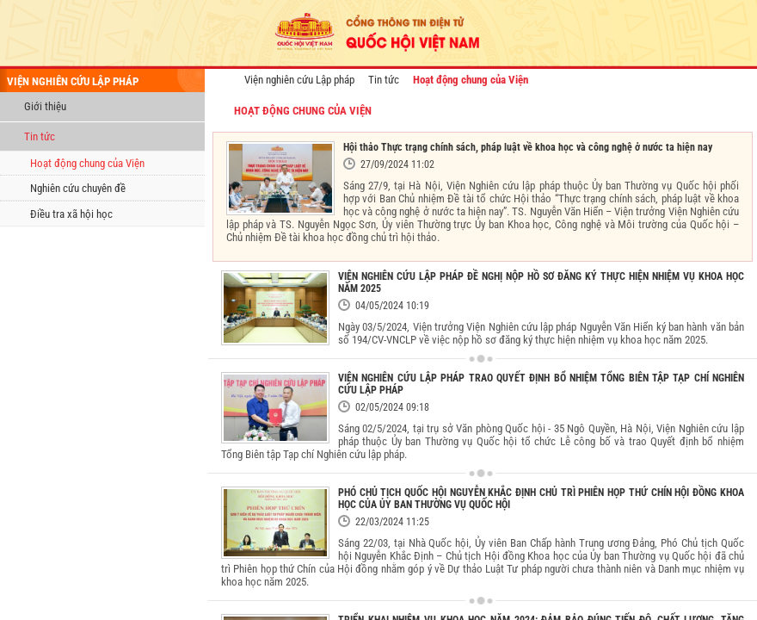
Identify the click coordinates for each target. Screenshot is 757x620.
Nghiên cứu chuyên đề (78, 188)
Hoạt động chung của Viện (87, 163)
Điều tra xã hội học (71, 214)
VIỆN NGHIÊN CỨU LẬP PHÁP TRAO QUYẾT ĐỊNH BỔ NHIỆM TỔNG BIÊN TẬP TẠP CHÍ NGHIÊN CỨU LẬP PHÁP (541, 384)
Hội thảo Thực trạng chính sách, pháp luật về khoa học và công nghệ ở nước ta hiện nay (527, 147)
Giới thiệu (45, 106)
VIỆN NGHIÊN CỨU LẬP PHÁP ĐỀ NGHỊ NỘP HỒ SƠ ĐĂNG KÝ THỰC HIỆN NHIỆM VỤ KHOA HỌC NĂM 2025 (541, 282)
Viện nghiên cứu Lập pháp (299, 79)
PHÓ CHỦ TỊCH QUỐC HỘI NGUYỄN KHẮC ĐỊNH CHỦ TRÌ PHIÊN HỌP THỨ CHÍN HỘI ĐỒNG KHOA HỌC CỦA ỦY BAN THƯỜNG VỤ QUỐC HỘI (541, 499)
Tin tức (39, 136)
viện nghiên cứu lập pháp (72, 81)
